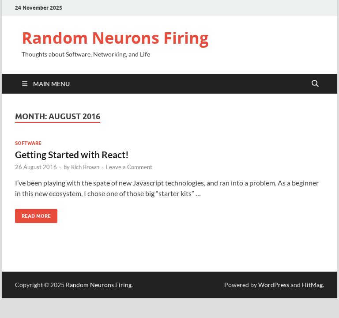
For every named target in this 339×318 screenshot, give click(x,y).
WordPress (273, 284)
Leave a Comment (129, 166)
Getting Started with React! (72, 154)
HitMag (312, 284)
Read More (33, 214)
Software (28, 143)
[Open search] (315, 84)
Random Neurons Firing (115, 38)
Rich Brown (85, 166)
